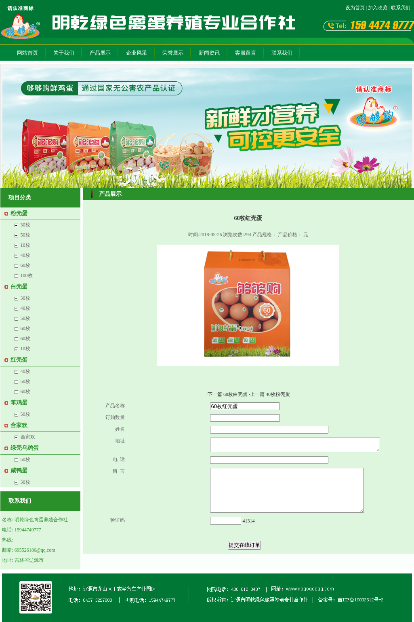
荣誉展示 (172, 53)
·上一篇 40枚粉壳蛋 (269, 394)
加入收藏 (377, 8)
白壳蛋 (19, 286)
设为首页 (355, 8)
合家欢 (19, 425)
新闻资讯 (209, 53)
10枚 (25, 245)
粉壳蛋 (19, 213)
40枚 (25, 255)
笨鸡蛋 (19, 403)
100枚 (27, 275)
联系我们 (400, 8)
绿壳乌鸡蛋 (25, 448)
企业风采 (136, 53)
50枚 (25, 235)
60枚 (25, 265)
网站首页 (27, 53)
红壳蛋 (19, 360)
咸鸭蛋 (19, 471)
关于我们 (63, 53)
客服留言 (245, 53)
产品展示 (100, 53)
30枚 (25, 225)
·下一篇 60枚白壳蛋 (227, 394)
